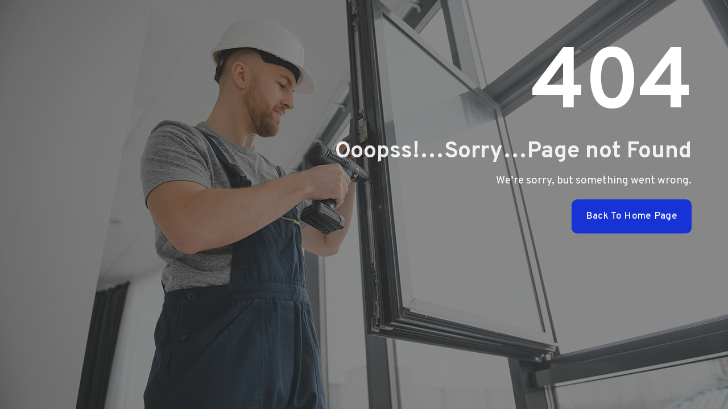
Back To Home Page (631, 216)
